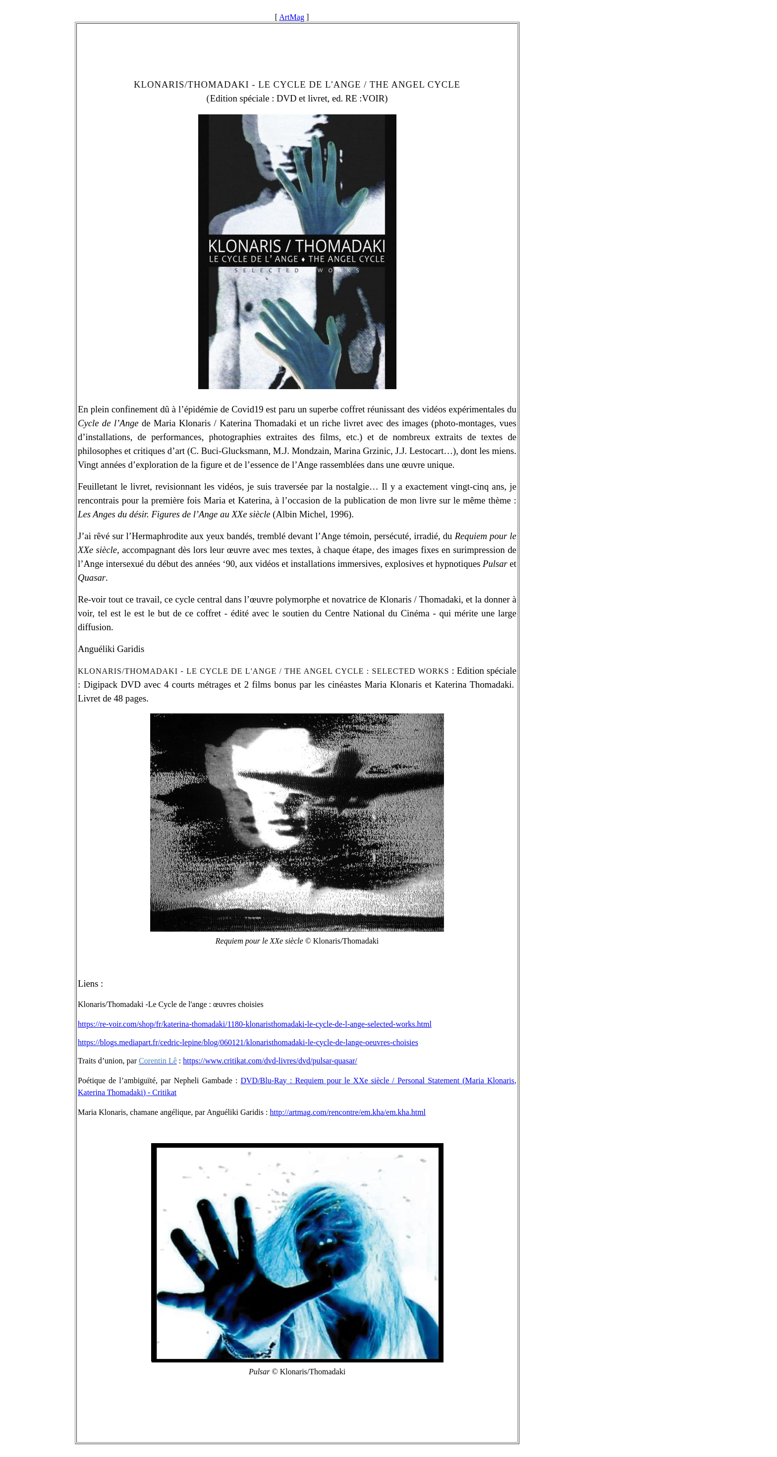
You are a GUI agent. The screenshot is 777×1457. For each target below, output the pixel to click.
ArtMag (291, 17)
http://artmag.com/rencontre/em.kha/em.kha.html (348, 1112)
